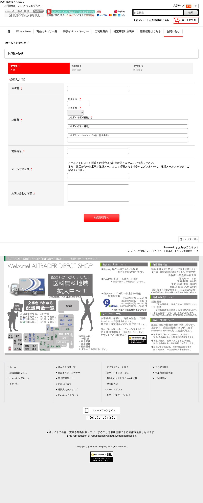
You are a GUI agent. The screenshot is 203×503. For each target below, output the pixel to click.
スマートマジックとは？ (119, 395)
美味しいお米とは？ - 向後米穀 (122, 378)
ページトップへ (190, 239)
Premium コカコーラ (68, 395)
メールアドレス (20, 169)
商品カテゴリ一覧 (67, 367)
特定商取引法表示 (164, 372)
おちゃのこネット (188, 247)
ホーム (13, 367)
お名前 (15, 88)
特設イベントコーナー (69, 372)
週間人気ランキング (68, 389)
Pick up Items (64, 384)
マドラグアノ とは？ (117, 367)
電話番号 (16, 151)
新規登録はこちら (160, 20)
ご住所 (15, 119)
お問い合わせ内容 (22, 193)
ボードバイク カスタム (118, 372)
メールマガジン (114, 389)
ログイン (140, 20)
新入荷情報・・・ (67, 378)
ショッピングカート (19, 378)
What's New (112, 384)
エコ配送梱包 (161, 367)
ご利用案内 (160, 378)
